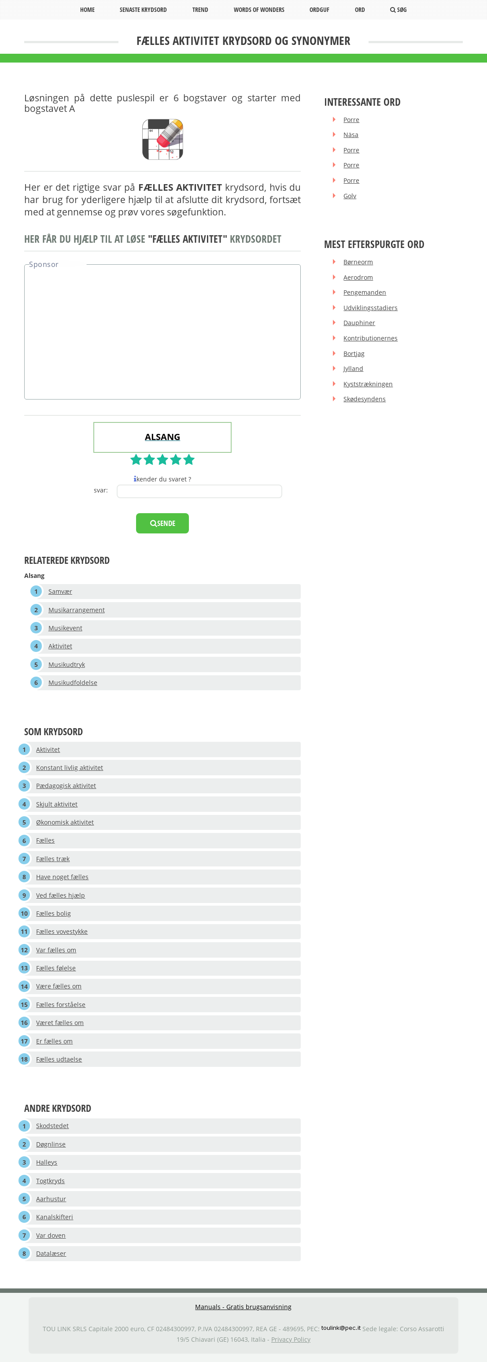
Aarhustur (51, 1202)
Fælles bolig (54, 915)
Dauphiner (360, 324)
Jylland (354, 370)
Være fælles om (59, 988)
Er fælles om (55, 1043)
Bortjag (354, 354)
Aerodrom (358, 278)
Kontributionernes (371, 339)
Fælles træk (53, 860)
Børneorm (358, 262)
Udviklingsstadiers (371, 308)
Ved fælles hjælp (61, 896)
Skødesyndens (365, 400)
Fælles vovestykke (62, 933)
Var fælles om (57, 951)
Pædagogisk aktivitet (66, 786)
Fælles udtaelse (59, 1062)
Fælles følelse (56, 970)
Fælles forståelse (61, 1007)
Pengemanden (365, 293)
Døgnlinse (51, 1147)
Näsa (351, 134)
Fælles (46, 841)
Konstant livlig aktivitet (70, 768)
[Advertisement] (162, 333)
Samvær (60, 591)
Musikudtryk (66, 665)
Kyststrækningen (368, 385)
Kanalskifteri (55, 1220)
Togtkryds (51, 1184)
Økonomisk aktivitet (65, 823)
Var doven (51, 1239)
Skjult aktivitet (57, 805)
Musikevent (65, 628)
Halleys (47, 1165)
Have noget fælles (63, 878)
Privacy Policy (290, 1343)
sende (162, 523)
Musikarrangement (76, 610)
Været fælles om (60, 1025)
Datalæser (51, 1257)
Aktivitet (60, 646)
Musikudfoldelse (72, 683)
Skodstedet (53, 1129)
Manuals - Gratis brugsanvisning (243, 1310)
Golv (350, 196)
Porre (352, 119)
